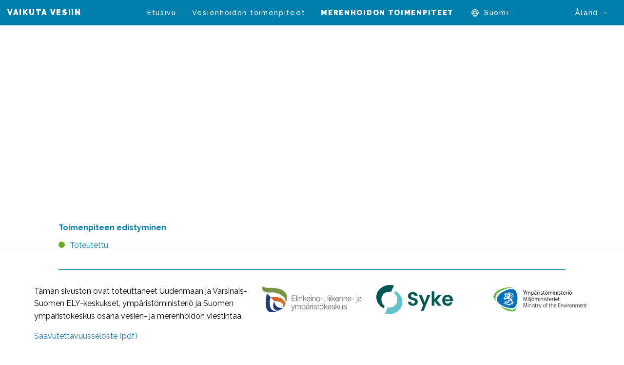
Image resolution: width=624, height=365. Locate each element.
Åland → (592, 12)
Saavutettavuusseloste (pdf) (85, 336)
